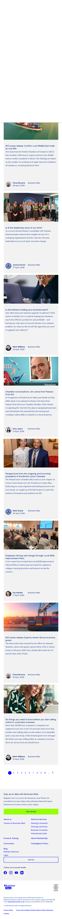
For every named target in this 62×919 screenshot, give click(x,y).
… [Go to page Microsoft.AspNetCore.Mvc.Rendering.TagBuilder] (48, 773)
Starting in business (39, 823)
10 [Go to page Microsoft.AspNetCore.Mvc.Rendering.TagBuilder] (45, 773)
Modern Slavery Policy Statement (42, 910)
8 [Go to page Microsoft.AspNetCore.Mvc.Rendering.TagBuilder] (37, 773)
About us (7, 819)
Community (9, 843)
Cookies (6, 914)
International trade (39, 833)
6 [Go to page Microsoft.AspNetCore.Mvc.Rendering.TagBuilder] (29, 773)
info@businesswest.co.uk (16, 902)
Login (6, 855)
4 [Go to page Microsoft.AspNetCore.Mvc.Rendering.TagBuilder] (21, 773)
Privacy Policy (8, 910)
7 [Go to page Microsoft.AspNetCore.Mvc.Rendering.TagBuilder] (33, 773)
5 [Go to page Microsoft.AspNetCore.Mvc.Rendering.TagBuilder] (25, 773)
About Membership (39, 838)
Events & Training (11, 838)
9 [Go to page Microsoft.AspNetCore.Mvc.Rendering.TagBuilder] (41, 773)
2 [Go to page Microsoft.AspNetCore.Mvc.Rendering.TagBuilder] (13, 773)
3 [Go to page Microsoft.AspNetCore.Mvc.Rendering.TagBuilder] (17, 773)
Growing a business (39, 826)
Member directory (11, 852)
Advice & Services (39, 819)
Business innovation (39, 830)
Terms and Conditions (23, 910)
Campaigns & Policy (39, 843)
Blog (5, 849)
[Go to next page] (53, 773)
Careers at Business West (14, 823)
